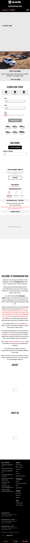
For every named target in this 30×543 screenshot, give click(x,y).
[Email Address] (15, 207)
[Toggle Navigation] (28, 10)
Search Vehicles (15, 120)
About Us (18, 495)
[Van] (22, 132)
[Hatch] (8, 127)
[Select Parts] (21, 194)
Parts (17, 485)
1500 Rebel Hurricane (7, 468)
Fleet (17, 471)
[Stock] (5, 541)
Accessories (21, 341)
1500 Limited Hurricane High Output (7, 479)
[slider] (5, 115)
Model (15, 107)
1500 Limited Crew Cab (16, 314)
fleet (26, 323)
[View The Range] (15, 66)
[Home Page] (15, 2)
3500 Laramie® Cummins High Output (7, 490)
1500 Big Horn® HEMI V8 (7, 465)
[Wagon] (22, 127)
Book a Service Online (21, 483)
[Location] (9, 194)
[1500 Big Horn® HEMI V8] (15, 168)
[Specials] (25, 541)
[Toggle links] (6, 535)
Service (18, 481)
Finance (18, 473)
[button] (15, 25)
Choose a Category (15, 153)
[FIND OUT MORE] (6, 25)
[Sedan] (15, 127)
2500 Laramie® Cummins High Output (7, 486)
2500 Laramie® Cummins (6, 482)
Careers (18, 497)
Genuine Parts (12, 341)
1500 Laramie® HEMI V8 (7, 471)
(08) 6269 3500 (17, 205)
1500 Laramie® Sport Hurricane (7, 475)
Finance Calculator (20, 476)
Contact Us (19, 493)
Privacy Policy (19, 503)
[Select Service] (16, 194)
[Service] (15, 541)
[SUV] (8, 132)
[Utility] (15, 132)
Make (15, 100)
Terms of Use (19, 505)
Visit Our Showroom (15, 147)
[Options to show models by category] (15, 154)
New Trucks (19, 465)
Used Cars (18, 469)
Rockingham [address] (15, 184)
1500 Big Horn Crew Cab (18, 311)
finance (17, 323)
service (10, 334)
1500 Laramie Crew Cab (8, 312)
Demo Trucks (19, 467)
